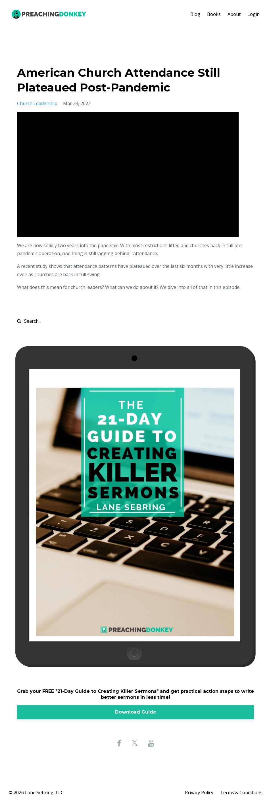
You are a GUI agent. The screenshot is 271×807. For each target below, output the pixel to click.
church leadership (37, 103)
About (234, 14)
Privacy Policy (199, 792)
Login (253, 14)
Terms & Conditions (241, 792)
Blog (195, 14)
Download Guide (135, 712)
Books (214, 14)
